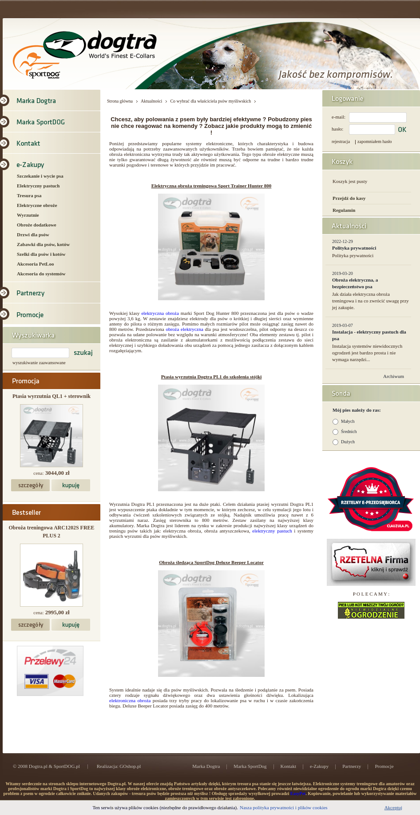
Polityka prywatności (354, 247)
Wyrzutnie (28, 215)
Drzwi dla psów (33, 234)
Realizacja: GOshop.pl (119, 766)
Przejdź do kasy (349, 198)
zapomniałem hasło (374, 141)
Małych (348, 421)
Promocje (384, 766)
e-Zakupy (319, 766)
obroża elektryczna (184, 329)
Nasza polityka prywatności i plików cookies (284, 807)
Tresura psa (29, 195)
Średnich (349, 431)
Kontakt (288, 766)
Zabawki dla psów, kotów (43, 244)
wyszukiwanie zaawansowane (39, 362)
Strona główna (120, 101)
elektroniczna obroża (130, 700)
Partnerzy (351, 766)
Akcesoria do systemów (41, 273)
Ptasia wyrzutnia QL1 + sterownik (51, 396)
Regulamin (344, 210)
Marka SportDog (250, 766)
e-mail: (338, 116)
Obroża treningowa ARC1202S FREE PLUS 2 (51, 532)
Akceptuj (393, 807)
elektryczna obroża (159, 313)
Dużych (348, 441)
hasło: (337, 128)
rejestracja (341, 141)
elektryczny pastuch (272, 530)
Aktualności (151, 101)
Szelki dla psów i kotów (41, 254)
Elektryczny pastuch (38, 185)
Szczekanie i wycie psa (40, 176)
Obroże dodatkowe (36, 224)
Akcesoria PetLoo (35, 263)
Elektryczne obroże (37, 205)
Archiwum (393, 376)
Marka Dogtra (206, 766)
